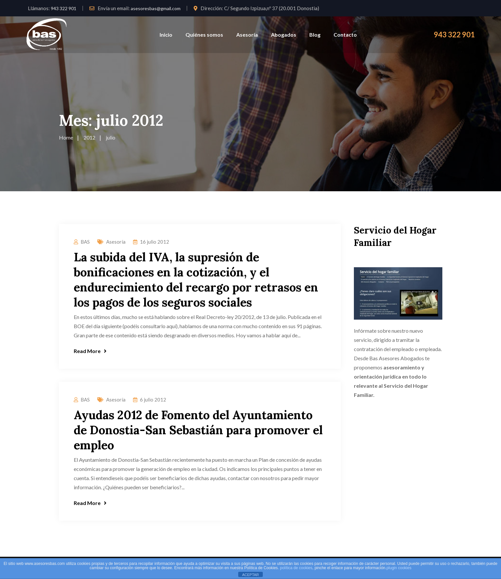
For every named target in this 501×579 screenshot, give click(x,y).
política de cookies (296, 568)
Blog (314, 34)
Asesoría (247, 34)
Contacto (345, 34)
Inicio (166, 34)
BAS (85, 242)
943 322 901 (63, 8)
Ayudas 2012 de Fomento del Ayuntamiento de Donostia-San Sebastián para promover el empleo (198, 430)
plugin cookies (398, 568)
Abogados (283, 34)
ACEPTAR (250, 575)
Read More (90, 351)
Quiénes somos (204, 34)
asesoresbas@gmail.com (156, 8)
